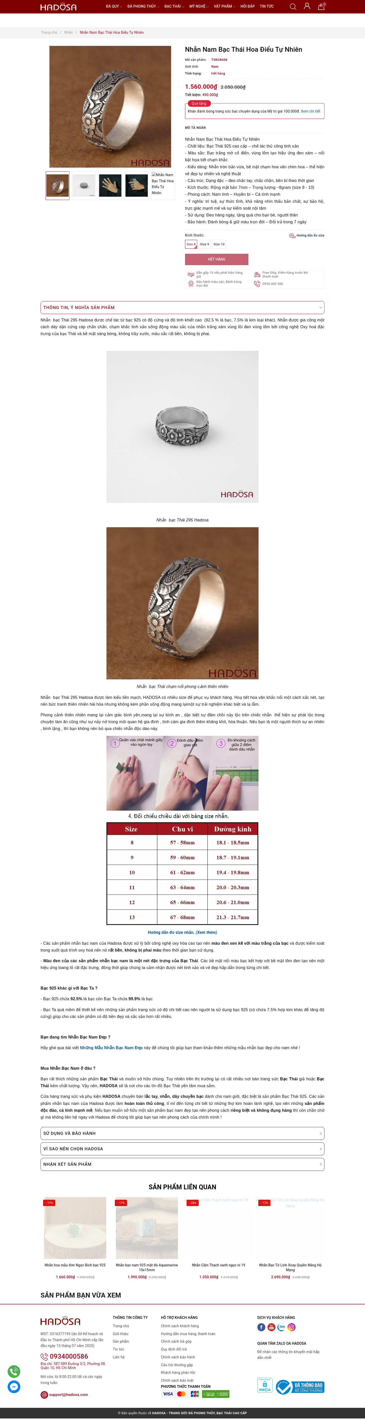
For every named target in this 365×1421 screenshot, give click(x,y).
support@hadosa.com (64, 1395)
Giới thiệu (120, 1341)
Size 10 (219, 244)
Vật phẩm (224, 7)
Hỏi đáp (248, 6)
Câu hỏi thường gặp (177, 1372)
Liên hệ (118, 1364)
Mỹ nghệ (199, 7)
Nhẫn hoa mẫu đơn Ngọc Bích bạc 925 (75, 1272)
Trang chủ (121, 1333)
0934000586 (64, 1357)
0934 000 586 (273, 284)
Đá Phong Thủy (143, 7)
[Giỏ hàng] (321, 6)
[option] (110, 107)
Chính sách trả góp (176, 1348)
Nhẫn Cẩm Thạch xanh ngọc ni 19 (218, 1272)
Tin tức (267, 6)
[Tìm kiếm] (293, 6)
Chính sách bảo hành (178, 1364)
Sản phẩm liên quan (183, 1187)
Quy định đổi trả (174, 1356)
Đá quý (114, 7)
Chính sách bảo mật (177, 1388)
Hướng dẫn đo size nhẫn (170, 932)
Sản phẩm (121, 1348)
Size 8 (192, 245)
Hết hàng (216, 259)
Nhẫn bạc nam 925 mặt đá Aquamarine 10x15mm (146, 1274)
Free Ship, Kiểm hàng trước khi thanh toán (286, 274)
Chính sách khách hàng (180, 1333)
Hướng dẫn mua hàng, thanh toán (188, 1341)
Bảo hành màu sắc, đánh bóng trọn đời (220, 283)
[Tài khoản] (307, 6)
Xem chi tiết (310, 111)
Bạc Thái (174, 7)
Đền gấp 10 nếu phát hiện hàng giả (220, 274)
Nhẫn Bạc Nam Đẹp (123, 1048)
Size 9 (204, 244)
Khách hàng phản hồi (178, 1380)
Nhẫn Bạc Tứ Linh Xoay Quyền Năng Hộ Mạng (290, 1274)
